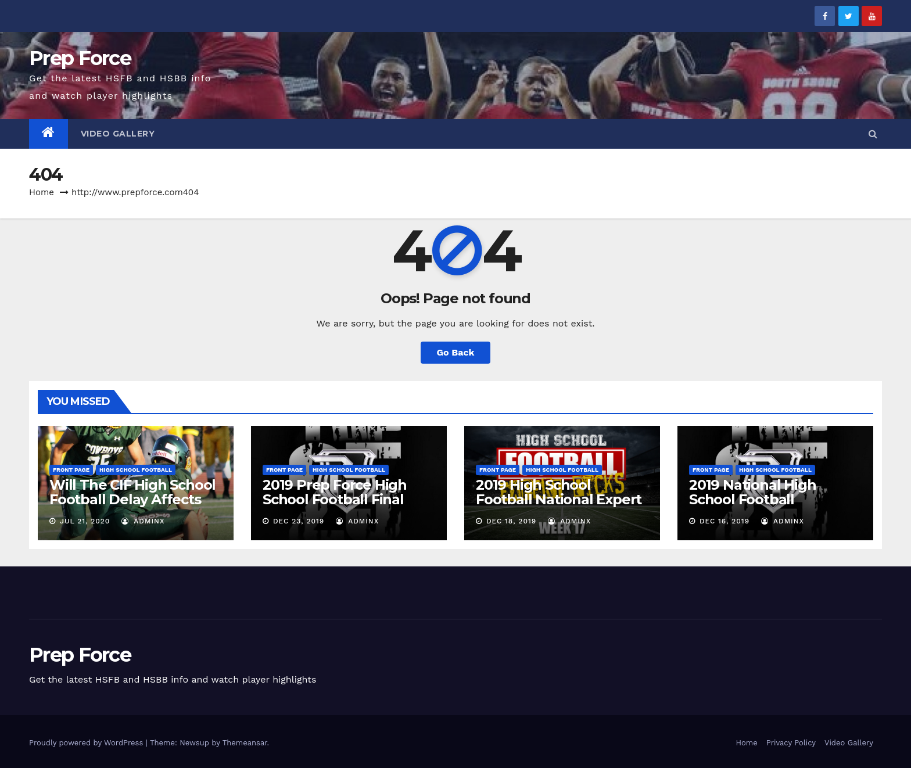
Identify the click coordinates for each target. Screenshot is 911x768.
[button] (873, 133)
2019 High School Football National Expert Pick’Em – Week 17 (558, 499)
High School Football (135, 469)
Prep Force (80, 58)
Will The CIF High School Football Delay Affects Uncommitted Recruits (132, 499)
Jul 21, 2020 (85, 521)
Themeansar (245, 742)
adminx (142, 521)
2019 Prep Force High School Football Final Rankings (335, 499)
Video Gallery (118, 133)
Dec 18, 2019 (511, 521)
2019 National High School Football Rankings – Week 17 (756, 499)
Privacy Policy (791, 742)
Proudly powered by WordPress (87, 742)
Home (41, 192)
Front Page (71, 469)
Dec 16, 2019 (724, 521)
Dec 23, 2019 (298, 521)
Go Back (456, 352)
